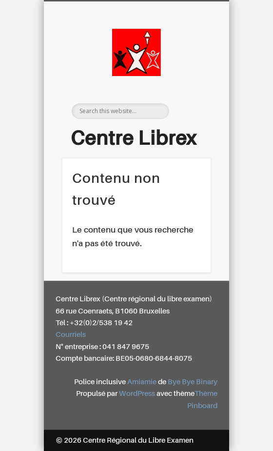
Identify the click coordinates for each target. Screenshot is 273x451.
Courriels (71, 334)
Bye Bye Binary (192, 382)
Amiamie (141, 382)
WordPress (137, 393)
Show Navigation (193, 87)
